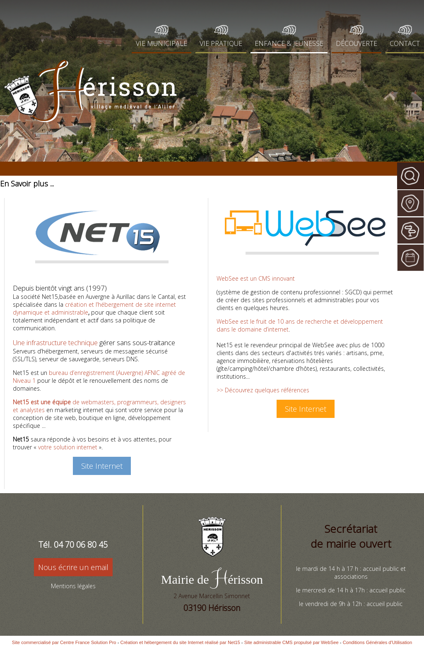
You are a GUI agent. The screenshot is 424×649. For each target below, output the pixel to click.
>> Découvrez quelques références (263, 390)
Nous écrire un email (73, 567)
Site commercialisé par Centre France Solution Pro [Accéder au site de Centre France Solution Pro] (64, 642)
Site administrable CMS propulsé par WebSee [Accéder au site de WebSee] (291, 642)
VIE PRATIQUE (221, 43)
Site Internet (102, 466)
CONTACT (405, 43)
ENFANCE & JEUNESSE (289, 43)
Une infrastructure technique (55, 342)
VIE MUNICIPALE (161, 43)
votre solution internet (67, 447)
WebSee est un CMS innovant (256, 278)
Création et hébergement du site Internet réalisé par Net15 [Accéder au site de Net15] (180, 642)
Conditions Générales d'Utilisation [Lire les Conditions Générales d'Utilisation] (377, 642)
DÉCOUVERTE (356, 43)
